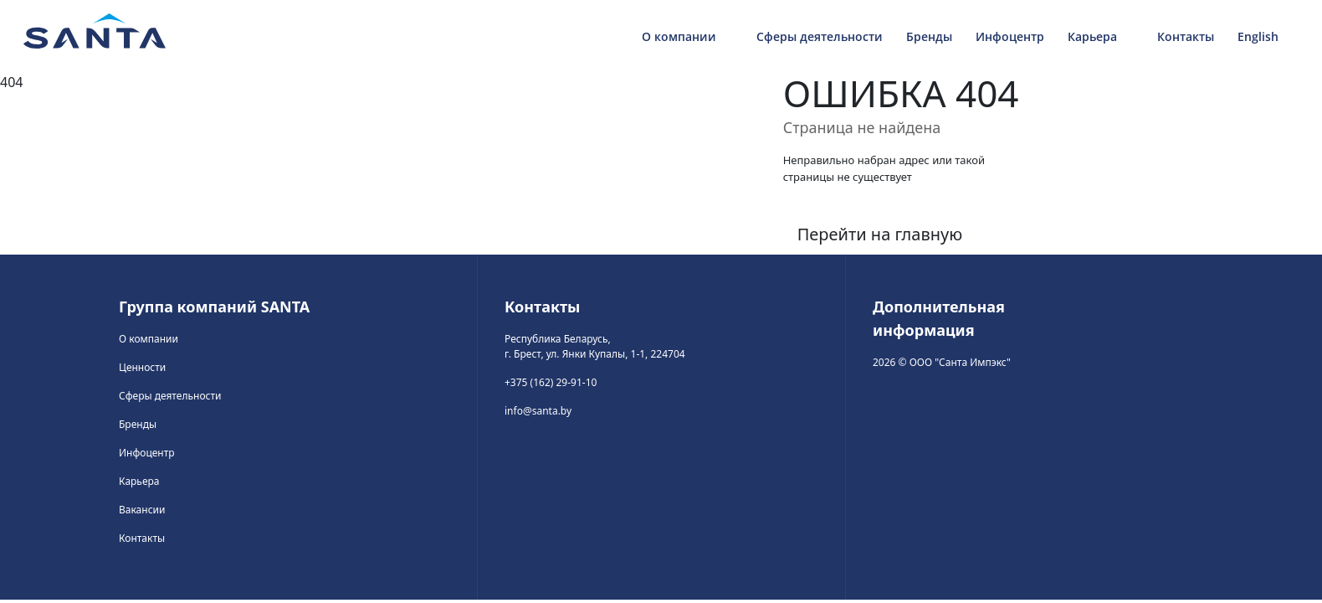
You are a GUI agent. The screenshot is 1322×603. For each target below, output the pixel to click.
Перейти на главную (880, 234)
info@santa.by (538, 411)
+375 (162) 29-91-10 (551, 382)
